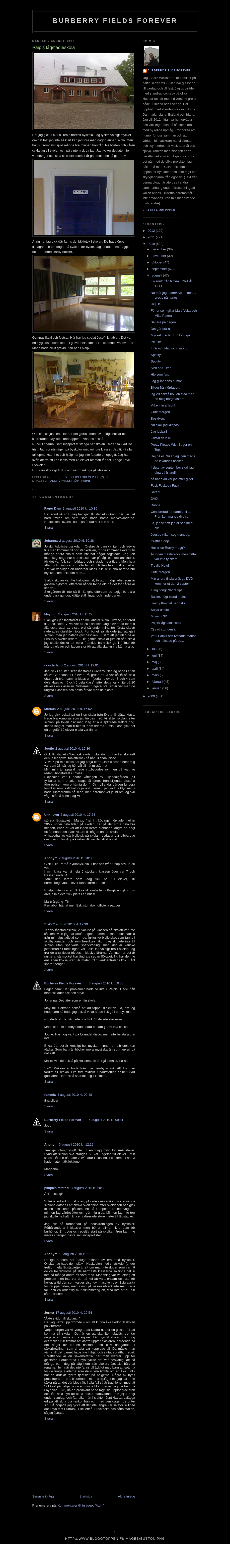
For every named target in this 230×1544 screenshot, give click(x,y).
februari (157, 682)
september (159, 269)
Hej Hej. (156, 304)
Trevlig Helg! (160, 565)
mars (155, 675)
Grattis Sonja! (161, 541)
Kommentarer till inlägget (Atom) (81, 1505)
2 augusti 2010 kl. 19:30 (70, 924)
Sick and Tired (161, 368)
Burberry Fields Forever (115, 20)
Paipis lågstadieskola (166, 623)
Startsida (86, 1496)
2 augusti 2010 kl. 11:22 (75, 614)
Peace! (156, 342)
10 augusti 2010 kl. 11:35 (77, 1254)
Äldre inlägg (126, 1496)
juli (154, 649)
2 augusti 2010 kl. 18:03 (76, 858)
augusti (157, 275)
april (155, 668)
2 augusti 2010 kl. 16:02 (74, 709)
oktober (157, 262)
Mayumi (50, 614)
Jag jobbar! (159, 431)
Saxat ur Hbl (160, 610)
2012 (152, 231)
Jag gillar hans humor (166, 381)
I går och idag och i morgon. (171, 348)
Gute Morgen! (161, 412)
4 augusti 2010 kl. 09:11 (106, 1120)
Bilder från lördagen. (165, 387)
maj (154, 662)
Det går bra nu (161, 329)
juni (154, 655)
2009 (152, 696)
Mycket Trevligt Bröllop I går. (171, 335)
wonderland (53, 665)
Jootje (49, 748)
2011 (152, 237)
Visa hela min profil (159, 210)
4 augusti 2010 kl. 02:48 (74, 1095)
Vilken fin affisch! (163, 405)
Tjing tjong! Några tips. (167, 590)
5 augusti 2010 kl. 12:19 (76, 1144)
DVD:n (155, 499)
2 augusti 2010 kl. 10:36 (80, 508)
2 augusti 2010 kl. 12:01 (81, 665)
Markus (50, 709)
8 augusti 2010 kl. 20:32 (88, 1188)
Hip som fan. (160, 374)
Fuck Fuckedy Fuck (165, 485)
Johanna (51, 540)
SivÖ (48, 924)
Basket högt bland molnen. (170, 597)
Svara (48, 527)
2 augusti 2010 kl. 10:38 (76, 540)
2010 (152, 244)
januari (156, 688)
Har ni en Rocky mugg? (168, 548)
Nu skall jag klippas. (165, 425)
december (159, 249)
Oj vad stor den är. (164, 629)
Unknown (51, 814)
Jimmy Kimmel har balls (168, 603)
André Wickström (64, 480)
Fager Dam (52, 508)
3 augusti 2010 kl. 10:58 (106, 983)
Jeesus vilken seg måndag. (170, 534)
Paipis (86, 480)
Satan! (155, 492)
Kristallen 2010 (161, 438)
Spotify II (157, 355)
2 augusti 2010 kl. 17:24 (77, 814)
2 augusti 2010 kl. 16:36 (72, 748)
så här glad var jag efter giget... (173, 479)
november (159, 256)
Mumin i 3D (159, 616)
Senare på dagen (163, 322)
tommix (50, 1095)
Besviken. (158, 418)
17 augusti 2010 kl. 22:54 (74, 1312)
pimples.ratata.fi (56, 1188)
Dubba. (156, 505)
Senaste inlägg (43, 1496)
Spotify (156, 361)
